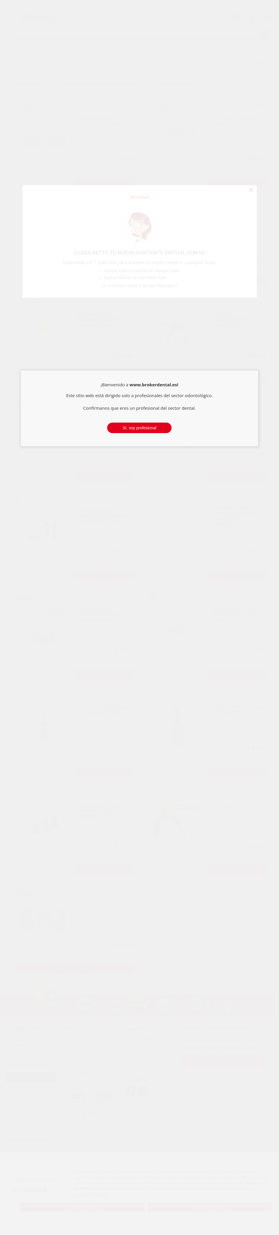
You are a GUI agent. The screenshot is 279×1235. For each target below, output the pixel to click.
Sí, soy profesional (139, 428)
